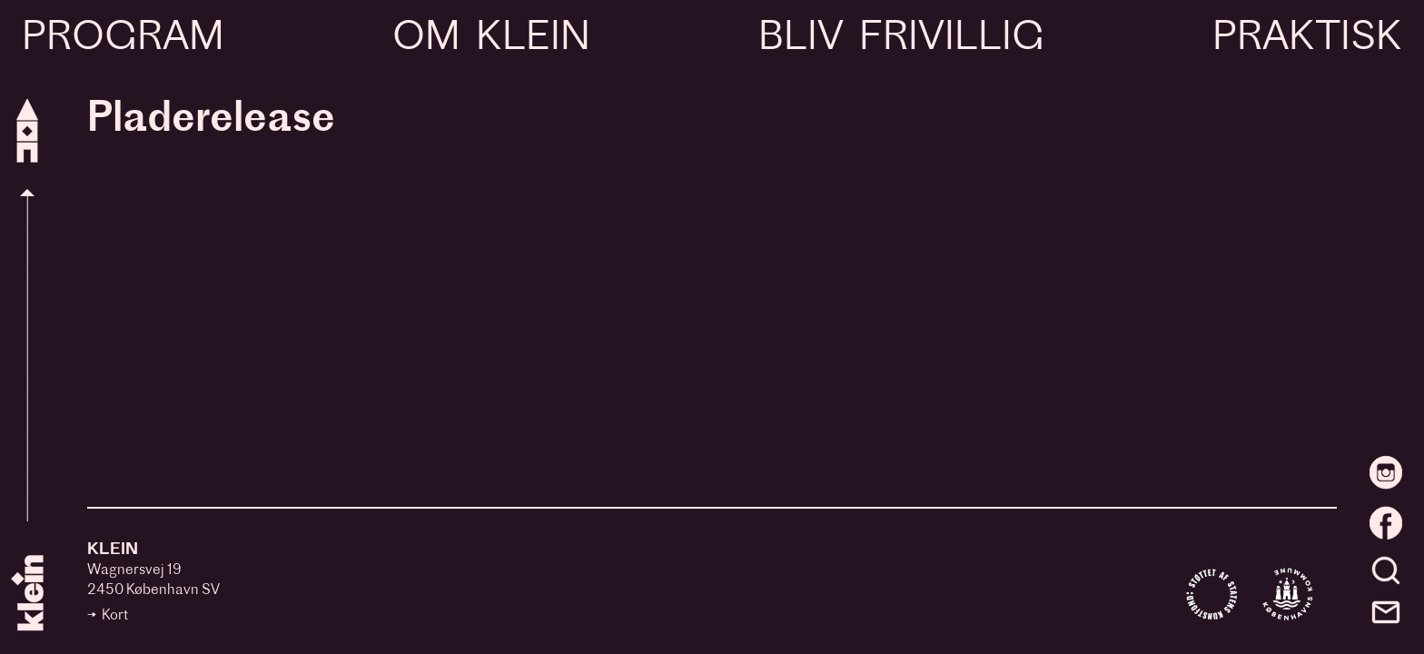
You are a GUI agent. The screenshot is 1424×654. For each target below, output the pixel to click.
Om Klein (490, 39)
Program (123, 39)
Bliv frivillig (900, 39)
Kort (115, 616)
